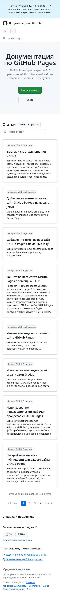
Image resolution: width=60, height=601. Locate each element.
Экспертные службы (13, 589)
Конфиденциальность (14, 585)
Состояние (34, 585)
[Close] (50, 5)
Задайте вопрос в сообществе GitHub (24, 554)
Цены (46, 585)
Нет (21, 534)
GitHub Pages (15, 38)
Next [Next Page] (49, 503)
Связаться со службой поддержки (22, 559)
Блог (29, 589)
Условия (30, 582)
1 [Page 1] (23, 503)
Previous (13, 503)
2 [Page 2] (29, 503)
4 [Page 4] (40, 503)
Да (9, 534)
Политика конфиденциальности (17, 540)
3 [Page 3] (35, 503)
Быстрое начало (30, 90)
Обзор (30, 99)
